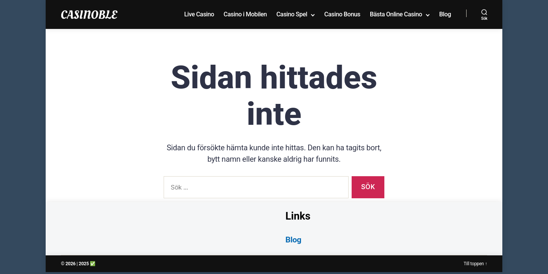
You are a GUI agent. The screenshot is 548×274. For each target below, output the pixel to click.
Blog (445, 14)
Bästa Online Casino (396, 14)
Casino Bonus (342, 14)
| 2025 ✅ (86, 263)
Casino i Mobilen (245, 14)
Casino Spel (291, 14)
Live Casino (199, 14)
